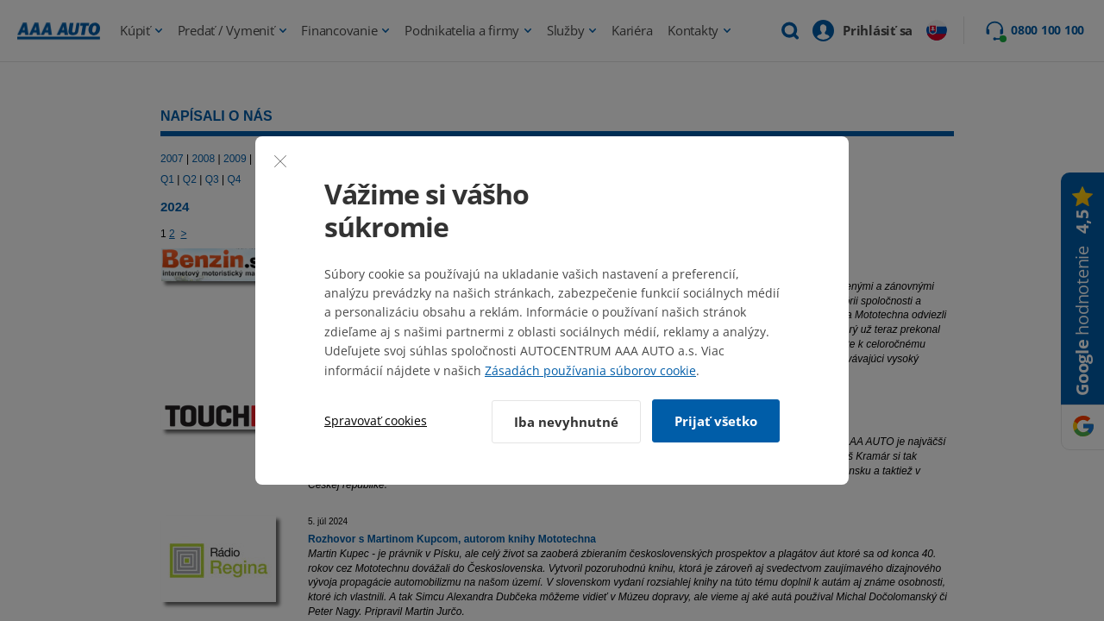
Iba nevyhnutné (563, 421)
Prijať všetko (715, 421)
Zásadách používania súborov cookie (590, 371)
